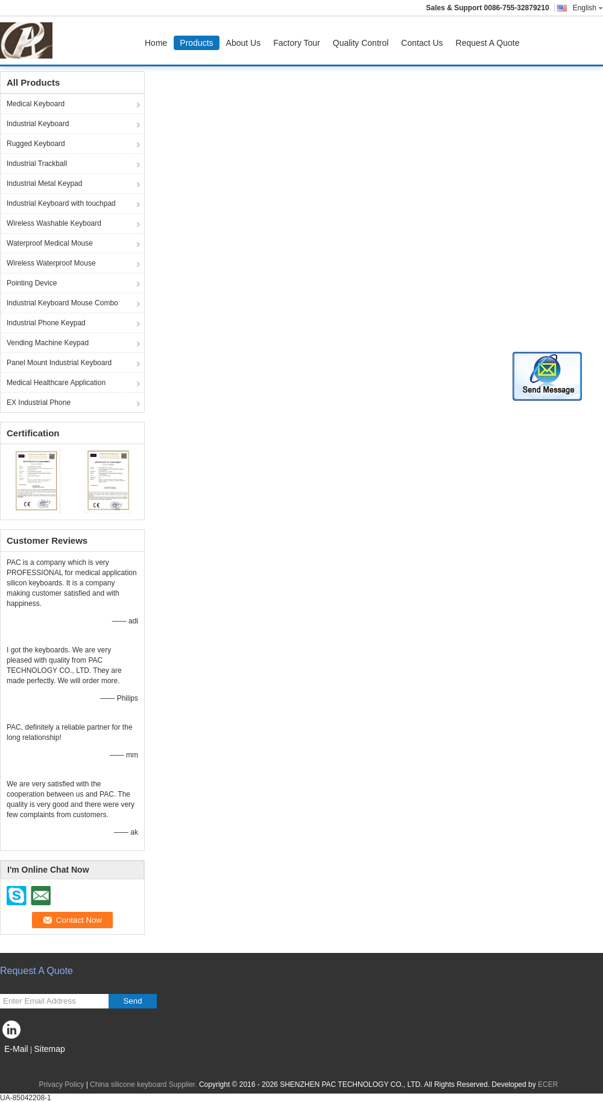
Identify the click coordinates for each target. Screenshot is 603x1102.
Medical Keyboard (36, 104)
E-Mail (16, 1049)
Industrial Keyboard (38, 123)
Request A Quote (488, 43)
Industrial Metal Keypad (44, 183)
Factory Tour (296, 43)
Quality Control (361, 43)
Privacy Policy (61, 1084)
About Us (243, 43)
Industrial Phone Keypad (46, 323)
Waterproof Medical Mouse (50, 243)
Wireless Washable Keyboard (54, 223)
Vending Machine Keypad (48, 343)
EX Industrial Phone (39, 402)
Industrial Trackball (37, 163)
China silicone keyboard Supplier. (144, 1084)
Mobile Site (21, 1064)
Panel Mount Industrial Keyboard (59, 362)
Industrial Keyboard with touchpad (61, 203)
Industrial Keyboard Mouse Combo (62, 303)
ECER (548, 1084)
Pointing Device (32, 283)
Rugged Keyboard (36, 143)
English (588, 8)
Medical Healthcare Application (56, 382)
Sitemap (49, 1049)
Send (132, 1000)
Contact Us (422, 43)
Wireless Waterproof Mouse (51, 263)
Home (156, 43)
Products (196, 43)
